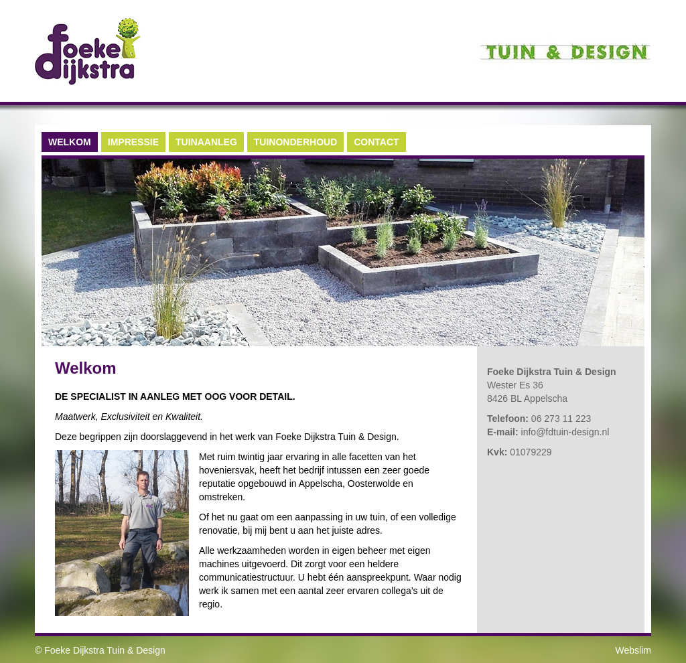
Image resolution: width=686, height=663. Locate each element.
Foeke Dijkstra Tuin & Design (104, 650)
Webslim (633, 650)
